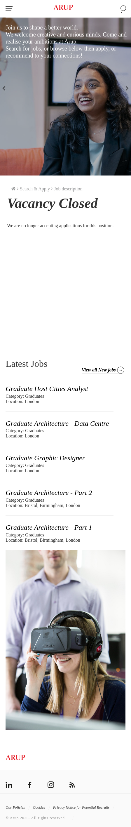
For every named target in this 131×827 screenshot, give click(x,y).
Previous (6, 88)
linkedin (9, 784)
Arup (63, 8)
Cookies (41, 807)
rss (72, 784)
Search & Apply (35, 188)
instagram (51, 784)
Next (125, 88)
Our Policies (18, 807)
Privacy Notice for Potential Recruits (84, 807)
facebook (30, 784)
